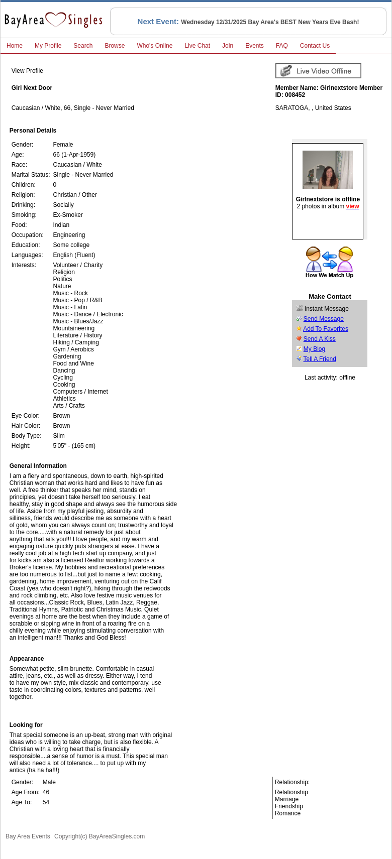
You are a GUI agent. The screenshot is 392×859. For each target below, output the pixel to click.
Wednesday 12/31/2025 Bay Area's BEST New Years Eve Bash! (270, 22)
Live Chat (197, 45)
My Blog (314, 348)
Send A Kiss (320, 338)
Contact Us (315, 45)
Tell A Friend (320, 358)
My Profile (48, 45)
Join (227, 45)
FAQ (282, 45)
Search (82, 45)
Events (254, 45)
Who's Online (154, 45)
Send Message (324, 318)
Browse (115, 45)
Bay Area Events (28, 836)
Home (15, 45)
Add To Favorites (325, 328)
